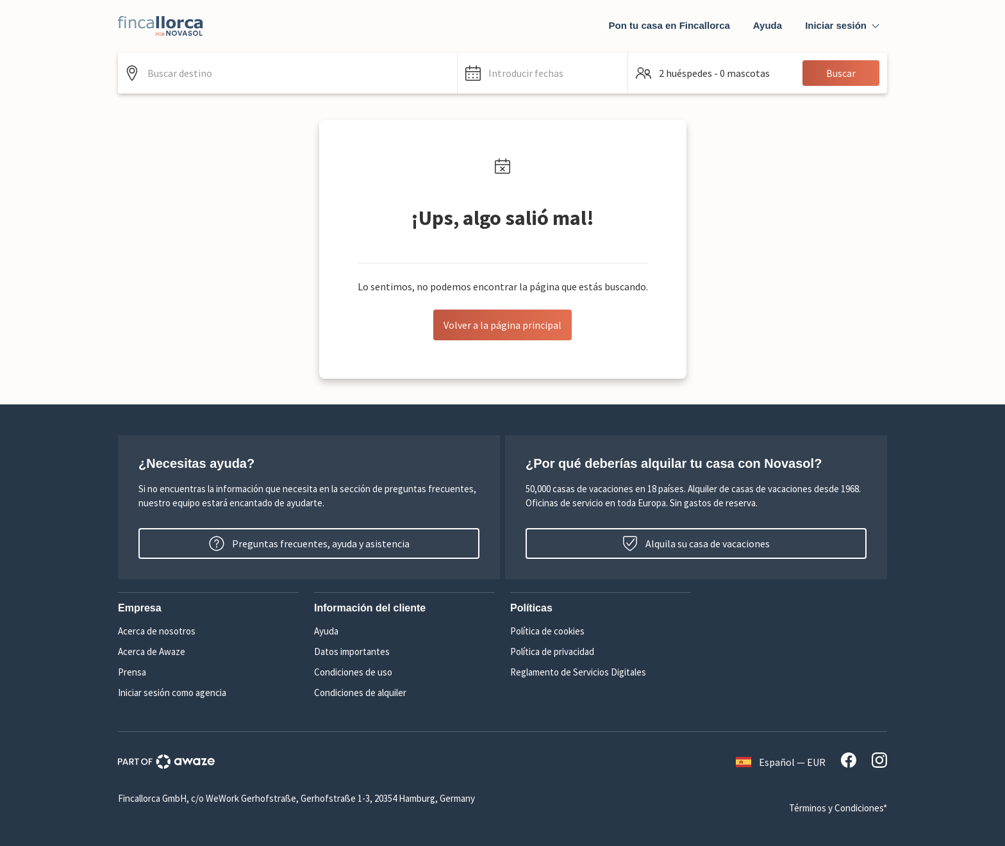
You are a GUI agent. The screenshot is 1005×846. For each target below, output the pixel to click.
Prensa (132, 672)
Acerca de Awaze (151, 651)
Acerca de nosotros (156, 631)
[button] (542, 73)
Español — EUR (781, 762)
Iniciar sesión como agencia (172, 692)
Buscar (841, 73)
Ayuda (767, 25)
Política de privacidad (552, 651)
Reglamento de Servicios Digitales (578, 672)
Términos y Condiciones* (838, 808)
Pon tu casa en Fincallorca (669, 25)
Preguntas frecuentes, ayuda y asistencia (309, 543)
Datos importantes (352, 651)
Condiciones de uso (353, 672)
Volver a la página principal (502, 325)
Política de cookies (547, 631)
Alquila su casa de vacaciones (696, 543)
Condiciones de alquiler (360, 692)
